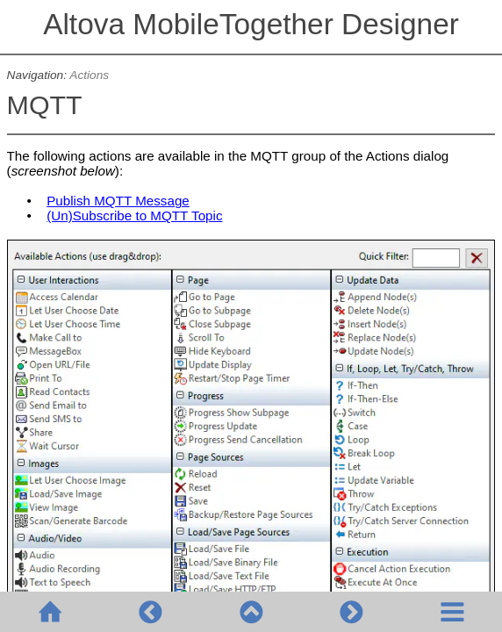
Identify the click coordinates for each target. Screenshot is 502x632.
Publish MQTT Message (118, 200)
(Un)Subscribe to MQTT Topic (134, 215)
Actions (89, 75)
